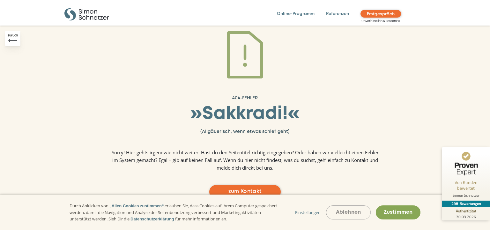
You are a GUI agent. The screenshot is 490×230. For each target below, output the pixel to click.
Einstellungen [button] (308, 212)
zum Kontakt (245, 191)
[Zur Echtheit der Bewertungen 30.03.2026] (466, 213)
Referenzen (337, 14)
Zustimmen (398, 212)
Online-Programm (296, 14)
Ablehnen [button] (348, 212)
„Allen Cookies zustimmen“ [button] (136, 205)
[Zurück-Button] (12, 38)
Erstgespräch (381, 14)
